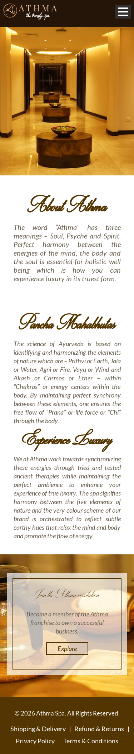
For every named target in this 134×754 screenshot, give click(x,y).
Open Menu (123, 12)
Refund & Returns (99, 729)
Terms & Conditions (90, 741)
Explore (67, 648)
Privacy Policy (35, 741)
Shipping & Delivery (38, 729)
